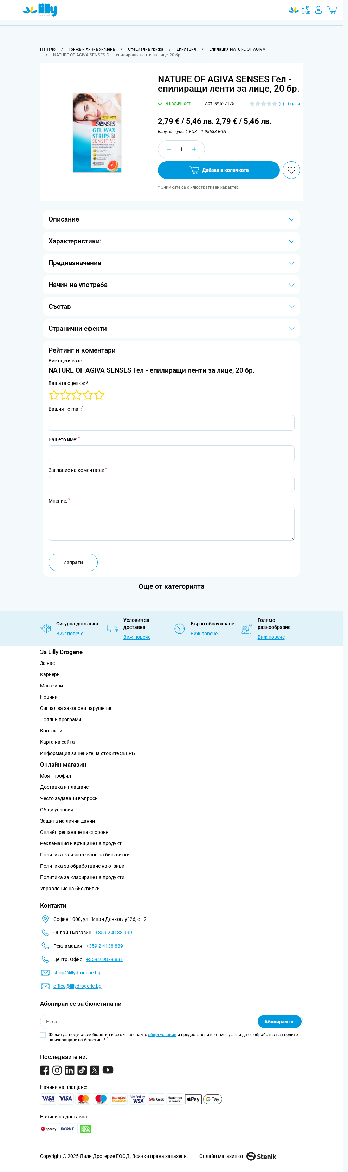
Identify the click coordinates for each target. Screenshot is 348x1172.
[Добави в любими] (291, 170)
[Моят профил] (318, 10)
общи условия (162, 1034)
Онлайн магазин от (237, 1156)
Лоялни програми (60, 719)
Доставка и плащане (64, 787)
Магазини (51, 685)
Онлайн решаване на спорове (74, 832)
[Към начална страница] (48, 49)
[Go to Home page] (39, 10)
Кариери (50, 674)
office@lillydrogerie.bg (77, 986)
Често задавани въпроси (69, 798)
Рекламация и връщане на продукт (81, 843)
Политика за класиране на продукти (82, 877)
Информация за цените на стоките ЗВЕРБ (87, 753)
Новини (49, 697)
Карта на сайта (57, 742)
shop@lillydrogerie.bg (77, 972)
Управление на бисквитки (70, 888)
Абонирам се (279, 1021)
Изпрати (73, 562)
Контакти (51, 731)
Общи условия (56, 809)
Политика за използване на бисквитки (85, 855)
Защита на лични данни (67, 821)
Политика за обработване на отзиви (82, 866)
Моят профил (55, 776)
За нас (47, 663)
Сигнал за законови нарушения (76, 708)
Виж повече (69, 633)
